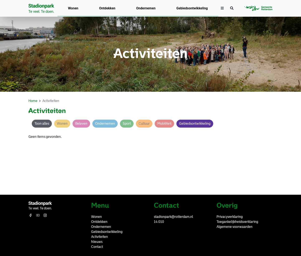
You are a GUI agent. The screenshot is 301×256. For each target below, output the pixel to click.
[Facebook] (30, 215)
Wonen (73, 8)
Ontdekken (107, 8)
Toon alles (41, 123)
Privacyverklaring (230, 216)
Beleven (81, 123)
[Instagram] (45, 215)
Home (32, 101)
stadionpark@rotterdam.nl (173, 216)
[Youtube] (38, 215)
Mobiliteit (164, 123)
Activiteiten (99, 236)
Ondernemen (146, 8)
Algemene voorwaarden (235, 226)
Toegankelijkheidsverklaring (237, 221)
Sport (127, 123)
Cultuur (144, 123)
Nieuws (96, 241)
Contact (97, 246)
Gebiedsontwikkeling (192, 8)
